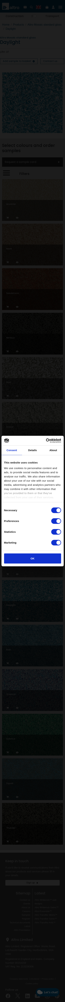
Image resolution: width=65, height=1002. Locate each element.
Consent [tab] (11, 450)
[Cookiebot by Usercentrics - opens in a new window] (46, 440)
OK (32, 558)
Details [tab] (32, 450)
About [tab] (53, 450)
